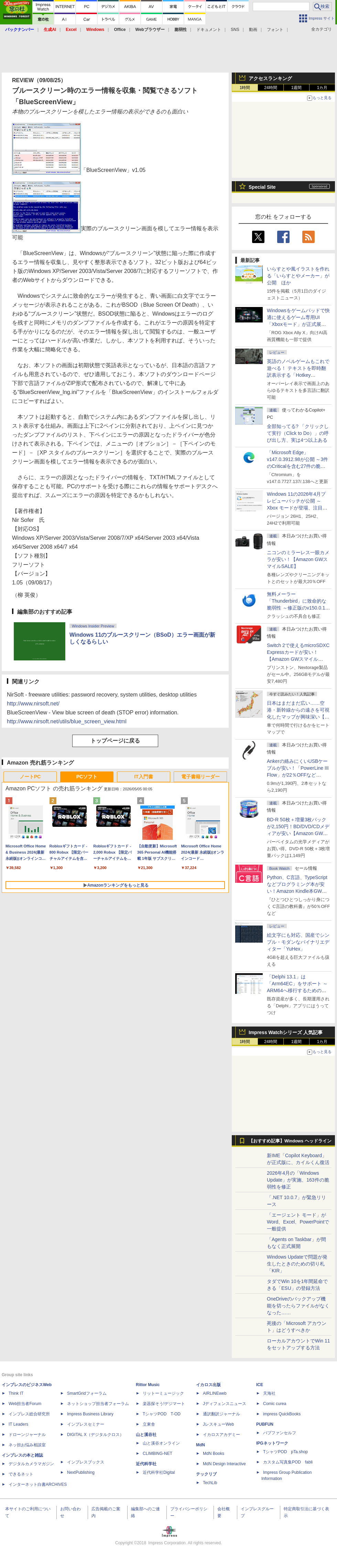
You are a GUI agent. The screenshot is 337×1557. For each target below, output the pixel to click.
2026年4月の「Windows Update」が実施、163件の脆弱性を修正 (298, 1179)
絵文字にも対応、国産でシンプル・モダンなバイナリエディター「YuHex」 (298, 942)
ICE (259, 1384)
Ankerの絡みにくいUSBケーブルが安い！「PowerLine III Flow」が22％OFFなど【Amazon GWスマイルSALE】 (298, 774)
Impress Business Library (90, 1414)
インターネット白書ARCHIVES (38, 1484)
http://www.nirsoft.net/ (33, 703)
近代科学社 (146, 1463)
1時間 (245, 87)
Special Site (262, 187)
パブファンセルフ (279, 1432)
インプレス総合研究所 (29, 1414)
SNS (235, 29)
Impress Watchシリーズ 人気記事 (286, 1032)
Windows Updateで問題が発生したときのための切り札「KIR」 (297, 1263)
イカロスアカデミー (221, 1434)
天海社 (269, 1393)
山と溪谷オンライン (161, 1443)
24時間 (270, 87)
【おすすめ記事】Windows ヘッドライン (290, 1141)
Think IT (16, 1393)
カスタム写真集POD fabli (288, 1462)
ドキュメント (208, 29)
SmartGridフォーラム (87, 1393)
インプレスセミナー (85, 1424)
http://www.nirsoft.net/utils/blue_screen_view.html (67, 721)
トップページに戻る (115, 741)
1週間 (296, 87)
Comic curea (274, 1403)
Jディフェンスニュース (224, 1403)
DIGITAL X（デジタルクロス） (95, 1434)
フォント (275, 29)
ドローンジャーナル (27, 1434)
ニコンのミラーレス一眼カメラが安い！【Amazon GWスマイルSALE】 (298, 559)
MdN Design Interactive (224, 1463)
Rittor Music (148, 1384)
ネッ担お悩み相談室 (27, 1445)
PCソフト (86, 776)
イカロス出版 (208, 1384)
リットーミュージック (163, 1393)
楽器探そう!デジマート (164, 1403)
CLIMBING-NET (157, 1453)
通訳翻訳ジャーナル (221, 1414)
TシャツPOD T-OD (162, 1414)
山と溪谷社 (146, 1434)
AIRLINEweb (215, 1393)
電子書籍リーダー (200, 776)
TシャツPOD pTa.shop (285, 1451)
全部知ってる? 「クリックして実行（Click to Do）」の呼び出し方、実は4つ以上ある (298, 433)
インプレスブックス (85, 1462)
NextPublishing (81, 1472)
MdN (200, 1445)
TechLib (210, 1482)
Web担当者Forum (25, 1403)
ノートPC (30, 776)
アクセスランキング (270, 78)
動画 (253, 29)
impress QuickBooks (282, 1414)
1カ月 (322, 87)
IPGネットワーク (272, 1443)
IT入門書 (143, 776)
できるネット (21, 1474)
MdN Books (213, 1453)
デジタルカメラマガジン (31, 1463)
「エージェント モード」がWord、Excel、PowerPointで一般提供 (298, 1221)
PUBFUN (264, 1424)
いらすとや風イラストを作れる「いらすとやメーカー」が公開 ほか (298, 275)
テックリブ (206, 1474)
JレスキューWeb (218, 1424)
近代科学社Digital (159, 1472)
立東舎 (149, 1424)
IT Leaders (18, 1424)
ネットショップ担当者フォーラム (98, 1403)
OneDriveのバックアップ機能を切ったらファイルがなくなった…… (298, 1305)
